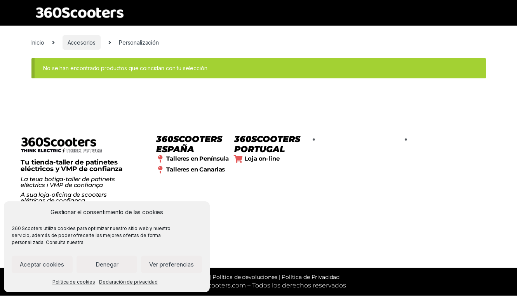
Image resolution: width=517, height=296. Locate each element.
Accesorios (82, 42)
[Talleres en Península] (160, 159)
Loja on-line (261, 158)
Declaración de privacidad (128, 282)
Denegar (107, 264)
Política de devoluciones (244, 277)
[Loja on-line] (238, 159)
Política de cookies (73, 282)
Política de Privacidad (310, 277)
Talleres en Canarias (195, 169)
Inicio (37, 42)
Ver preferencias (171, 264)
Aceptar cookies (42, 264)
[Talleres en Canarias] (160, 170)
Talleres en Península (197, 158)
